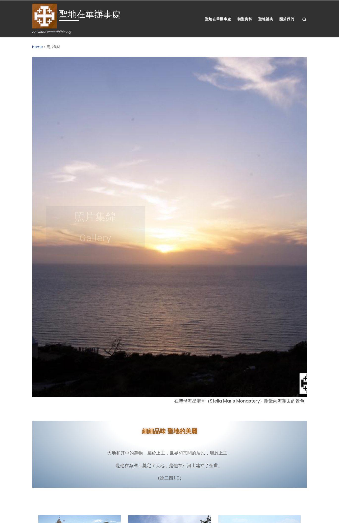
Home (37, 46)
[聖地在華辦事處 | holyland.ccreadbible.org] (44, 16)
